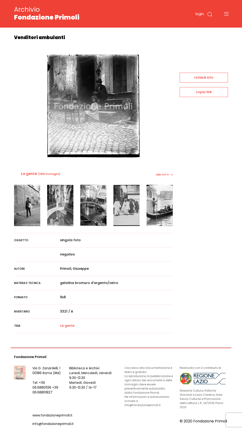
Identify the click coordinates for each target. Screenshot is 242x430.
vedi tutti (164, 174)
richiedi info (203, 77)
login (199, 14)
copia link (204, 92)
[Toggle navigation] (226, 13)
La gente (29, 173)
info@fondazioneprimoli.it (53, 423)
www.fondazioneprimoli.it (52, 415)
